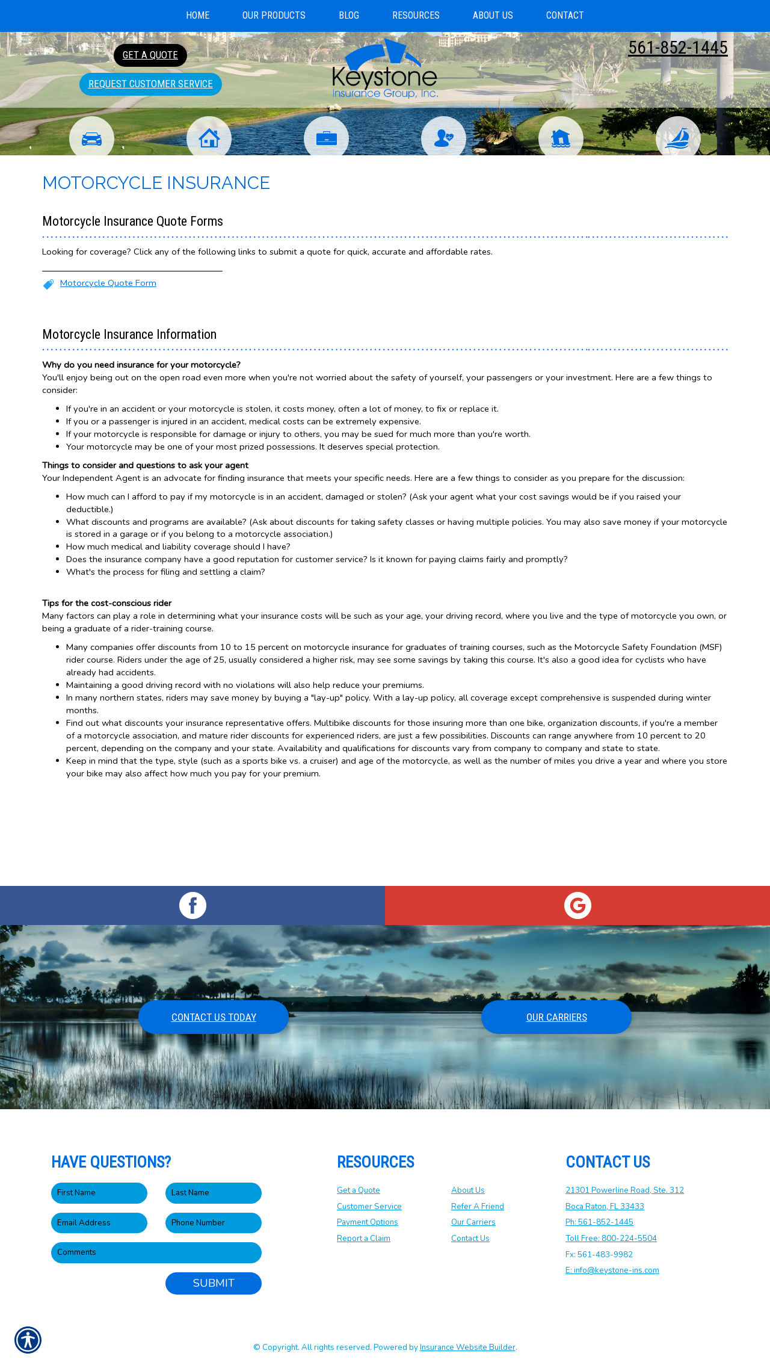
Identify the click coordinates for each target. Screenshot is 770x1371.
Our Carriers (556, 1018)
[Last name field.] (213, 1193)
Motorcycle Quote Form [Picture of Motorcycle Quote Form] (108, 374)
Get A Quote (150, 55)
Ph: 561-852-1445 (599, 1223)
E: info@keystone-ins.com (612, 1271)
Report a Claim (363, 1239)
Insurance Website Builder (468, 1347)
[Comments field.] (156, 1253)
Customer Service (369, 1207)
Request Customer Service (150, 84)
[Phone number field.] (213, 1223)
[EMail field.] (99, 1223)
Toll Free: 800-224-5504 (611, 1239)
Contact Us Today (213, 1018)
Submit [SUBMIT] (214, 1284)
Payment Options (367, 1223)
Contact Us (470, 1239)
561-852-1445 (678, 47)
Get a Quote (358, 1191)
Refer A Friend (477, 1207)
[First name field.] (99, 1193)
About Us (468, 1191)
